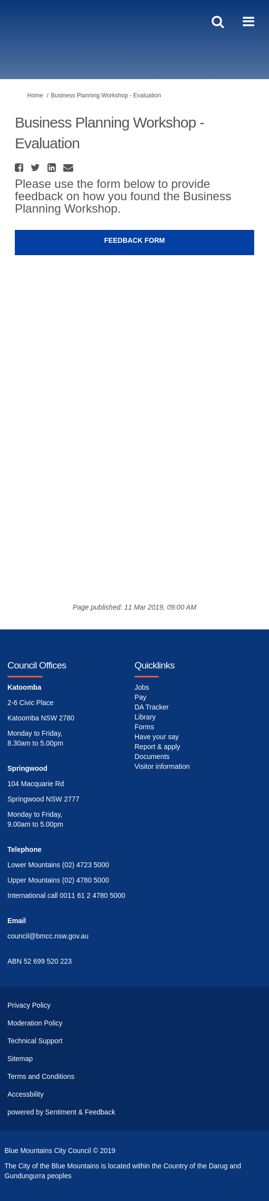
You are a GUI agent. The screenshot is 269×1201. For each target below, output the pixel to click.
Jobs (141, 687)
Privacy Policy (28, 1005)
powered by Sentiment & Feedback (61, 1112)
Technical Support (34, 1041)
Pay (140, 697)
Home (35, 95)
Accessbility (25, 1094)
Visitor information (162, 766)
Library (145, 717)
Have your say (156, 737)
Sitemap (20, 1059)
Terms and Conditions (40, 1076)
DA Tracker (151, 707)
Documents (152, 756)
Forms (144, 727)
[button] (20, 168)
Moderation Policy (34, 1023)
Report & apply (157, 747)
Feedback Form (134, 240)
